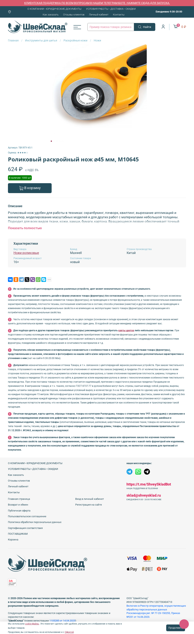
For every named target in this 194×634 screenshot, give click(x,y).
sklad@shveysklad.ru (143, 495)
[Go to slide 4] (59, 141)
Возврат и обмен (18, 504)
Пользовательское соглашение (27, 516)
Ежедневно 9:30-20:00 (169, 11)
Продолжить (175, 627)
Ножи (97, 40)
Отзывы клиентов (73, 14)
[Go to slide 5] (62, 141)
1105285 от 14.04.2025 (62, 620)
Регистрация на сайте (88, 504)
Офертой (69, 632)
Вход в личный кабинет (89, 498)
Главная (13, 40)
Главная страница (19, 498)
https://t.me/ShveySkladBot (148, 484)
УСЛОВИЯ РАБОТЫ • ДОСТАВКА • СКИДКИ (111, 8)
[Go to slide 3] (56, 141)
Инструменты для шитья (41, 40)
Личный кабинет (98, 14)
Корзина (13, 539)
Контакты (119, 14)
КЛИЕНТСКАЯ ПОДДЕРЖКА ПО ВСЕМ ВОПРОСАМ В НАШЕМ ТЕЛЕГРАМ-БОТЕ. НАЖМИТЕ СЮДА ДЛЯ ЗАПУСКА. (97, 3)
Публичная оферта (19, 510)
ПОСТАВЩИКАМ (18, 533)
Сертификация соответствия (25, 528)
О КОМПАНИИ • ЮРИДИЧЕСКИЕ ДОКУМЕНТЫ (54, 8)
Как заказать (51, 14)
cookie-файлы (32, 624)
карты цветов (126, 330)
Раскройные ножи (75, 40)
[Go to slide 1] (51, 141)
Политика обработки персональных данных (34, 522)
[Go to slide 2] (54, 141)
